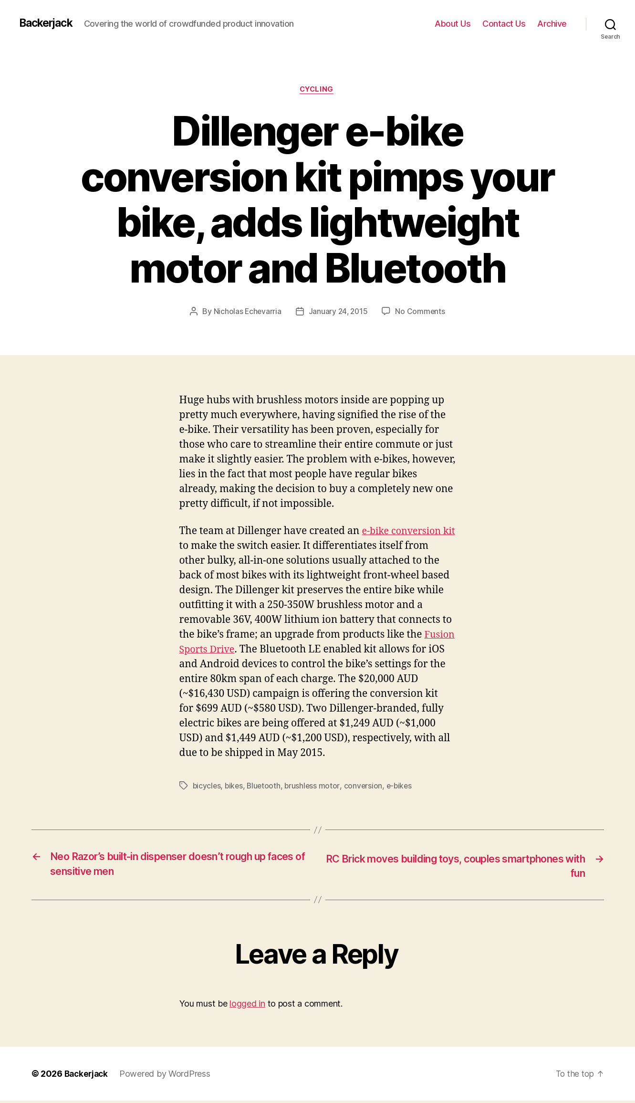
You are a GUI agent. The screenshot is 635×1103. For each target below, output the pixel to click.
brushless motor (315, 786)
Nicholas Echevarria (246, 312)
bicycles (207, 786)
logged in (247, 1006)
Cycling (317, 90)
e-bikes (403, 786)
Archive (552, 24)
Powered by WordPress (167, 1076)
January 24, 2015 (338, 312)
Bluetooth (266, 786)
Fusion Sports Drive (226, 650)
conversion (366, 786)
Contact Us (503, 24)
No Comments (421, 312)
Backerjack (48, 23)
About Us (452, 24)
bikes (235, 786)
